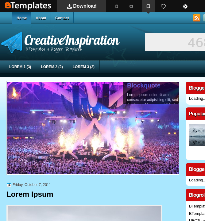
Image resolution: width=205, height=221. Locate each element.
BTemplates (28, 6)
